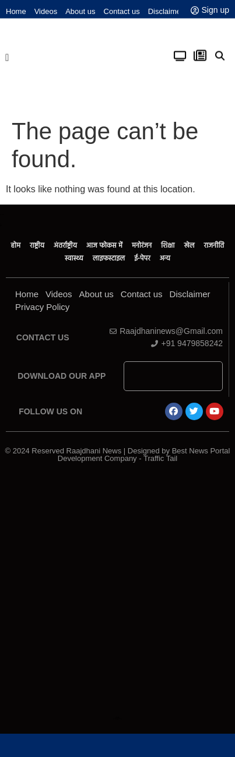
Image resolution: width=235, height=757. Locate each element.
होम (15, 245)
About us (80, 11)
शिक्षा (167, 245)
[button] (7, 55)
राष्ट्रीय (37, 245)
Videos (46, 11)
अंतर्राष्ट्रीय (65, 245)
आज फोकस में (104, 245)
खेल (189, 245)
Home (16, 11)
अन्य (165, 258)
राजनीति (214, 245)
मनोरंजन (142, 245)
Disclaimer (166, 11)
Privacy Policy (42, 307)
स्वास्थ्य (74, 258)
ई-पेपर (142, 258)
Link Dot (118, 719)
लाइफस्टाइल (109, 258)
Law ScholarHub (117, 717)
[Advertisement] (116, 594)
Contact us (122, 11)
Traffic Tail (160, 458)
